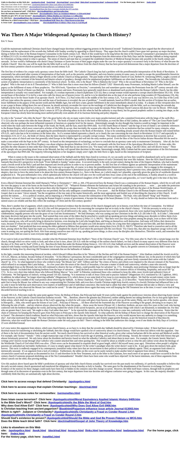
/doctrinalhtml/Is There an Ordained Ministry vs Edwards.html (64, 13)
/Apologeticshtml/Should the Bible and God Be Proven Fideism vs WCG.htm (94, 418)
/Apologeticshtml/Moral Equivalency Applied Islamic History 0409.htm (96, 399)
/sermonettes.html (96, 2)
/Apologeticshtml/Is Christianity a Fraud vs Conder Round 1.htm (94, 411)
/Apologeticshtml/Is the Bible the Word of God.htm (79, 402)
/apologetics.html (38, 2)
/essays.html (74, 2)
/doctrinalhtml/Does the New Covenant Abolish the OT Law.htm (53, 9)
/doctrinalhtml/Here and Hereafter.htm (52, 11)
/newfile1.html (51, 436)
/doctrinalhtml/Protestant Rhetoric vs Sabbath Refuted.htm (51, 7)
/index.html (151, 2)
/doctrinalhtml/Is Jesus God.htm (26, 22)
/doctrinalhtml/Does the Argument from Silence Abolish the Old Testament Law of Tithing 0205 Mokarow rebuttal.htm (61, 18)
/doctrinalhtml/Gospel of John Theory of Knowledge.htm (93, 421)
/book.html (50, 2)
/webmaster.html (111, 2)
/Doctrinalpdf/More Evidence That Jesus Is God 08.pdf (65, 22)
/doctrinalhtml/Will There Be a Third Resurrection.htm (62, 20)
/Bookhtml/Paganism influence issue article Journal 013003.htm (99, 408)
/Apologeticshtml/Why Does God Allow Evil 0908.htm (52, 4)
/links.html (84, 2)
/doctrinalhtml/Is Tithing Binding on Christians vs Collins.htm (58, 16)
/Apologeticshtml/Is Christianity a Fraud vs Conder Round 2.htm (41, 414)
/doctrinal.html (63, 2)
